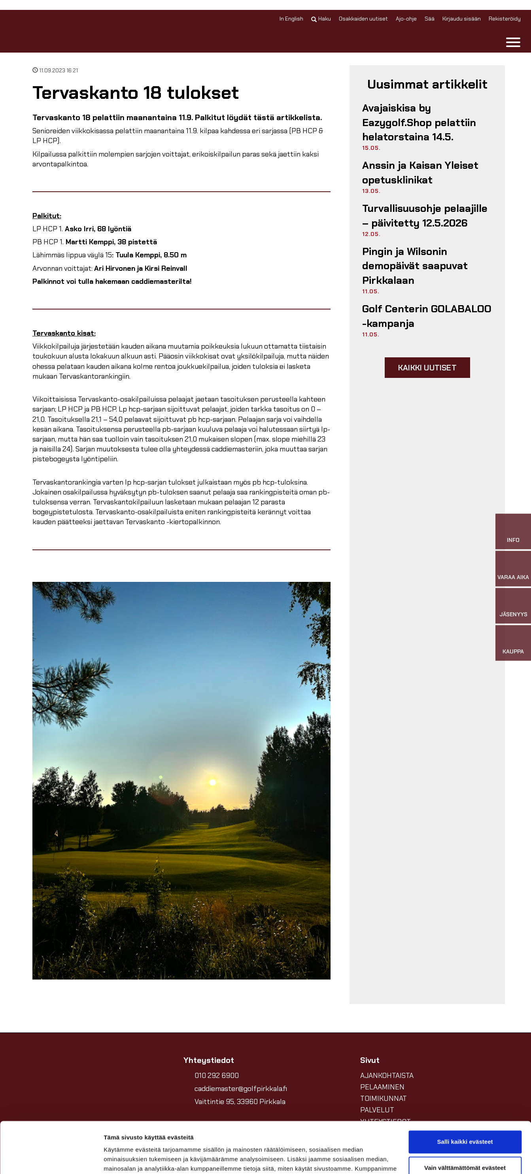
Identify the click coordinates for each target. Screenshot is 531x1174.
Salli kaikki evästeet (465, 1090)
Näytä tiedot (121, 1158)
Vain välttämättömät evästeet (465, 1116)
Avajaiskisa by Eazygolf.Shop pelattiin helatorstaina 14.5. (419, 122)
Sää (430, 18)
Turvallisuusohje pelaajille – (425, 215)
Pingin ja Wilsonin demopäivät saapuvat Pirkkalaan (415, 266)
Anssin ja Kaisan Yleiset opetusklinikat (420, 172)
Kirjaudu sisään (461, 18)
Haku (321, 18)
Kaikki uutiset (427, 367)
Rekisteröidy (505, 18)
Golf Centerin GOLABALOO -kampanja (426, 316)
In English (291, 18)
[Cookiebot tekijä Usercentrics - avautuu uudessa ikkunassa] (51, 1159)
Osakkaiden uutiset (363, 18)
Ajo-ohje (406, 18)
